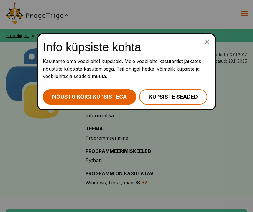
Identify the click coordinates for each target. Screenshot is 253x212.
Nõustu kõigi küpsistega (89, 97)
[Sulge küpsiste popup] (207, 41)
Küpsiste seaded (173, 97)
